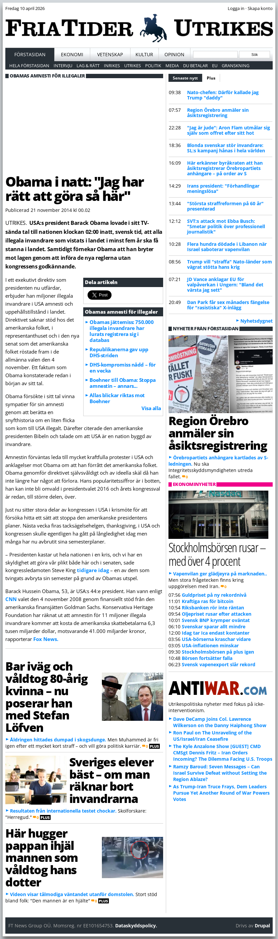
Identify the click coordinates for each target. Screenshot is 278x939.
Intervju (63, 66)
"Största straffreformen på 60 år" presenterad (225, 206)
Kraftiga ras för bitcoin (207, 601)
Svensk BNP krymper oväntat (216, 620)
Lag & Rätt (88, 66)
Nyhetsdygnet (256, 321)
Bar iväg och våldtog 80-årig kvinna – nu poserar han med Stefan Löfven (46, 696)
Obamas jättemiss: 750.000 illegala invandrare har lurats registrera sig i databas (121, 331)
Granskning (235, 66)
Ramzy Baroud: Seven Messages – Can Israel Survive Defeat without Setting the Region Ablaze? (220, 772)
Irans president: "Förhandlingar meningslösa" (223, 188)
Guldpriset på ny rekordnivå (214, 595)
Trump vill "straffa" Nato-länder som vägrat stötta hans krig (229, 264)
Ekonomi (72, 54)
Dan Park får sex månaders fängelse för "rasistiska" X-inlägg (228, 305)
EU (214, 66)
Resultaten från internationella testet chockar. (63, 811)
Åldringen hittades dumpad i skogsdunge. (58, 739)
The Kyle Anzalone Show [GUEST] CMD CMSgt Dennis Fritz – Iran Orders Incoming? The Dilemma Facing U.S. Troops (222, 752)
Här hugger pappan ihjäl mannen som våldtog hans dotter (41, 857)
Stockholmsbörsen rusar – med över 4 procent (217, 553)
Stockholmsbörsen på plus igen (218, 652)
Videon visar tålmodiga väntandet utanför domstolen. (72, 894)
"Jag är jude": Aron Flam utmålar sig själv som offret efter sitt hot (228, 130)
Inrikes (112, 66)
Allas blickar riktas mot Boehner (117, 398)
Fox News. (45, 639)
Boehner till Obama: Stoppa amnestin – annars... (122, 383)
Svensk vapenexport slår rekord (218, 664)
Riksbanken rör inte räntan (213, 607)
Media (172, 66)
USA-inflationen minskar (210, 645)
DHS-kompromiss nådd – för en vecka (122, 367)
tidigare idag (93, 570)
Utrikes (132, 66)
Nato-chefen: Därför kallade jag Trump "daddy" (223, 95)
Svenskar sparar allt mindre (213, 626)
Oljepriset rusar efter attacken (216, 614)
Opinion (174, 54)
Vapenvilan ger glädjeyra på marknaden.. (220, 573)
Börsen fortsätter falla (207, 658)
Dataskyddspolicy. (136, 925)
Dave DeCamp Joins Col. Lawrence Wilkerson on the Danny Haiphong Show (219, 722)
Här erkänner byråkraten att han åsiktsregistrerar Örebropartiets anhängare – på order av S (225, 168)
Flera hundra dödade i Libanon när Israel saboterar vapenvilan (227, 246)
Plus (211, 78)
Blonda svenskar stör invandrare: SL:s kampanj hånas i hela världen (226, 148)
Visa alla (151, 408)
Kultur (144, 54)
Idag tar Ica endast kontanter (215, 633)
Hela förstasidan (29, 66)
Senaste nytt (187, 77)
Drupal (262, 925)
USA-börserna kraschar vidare (216, 639)
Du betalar (195, 66)
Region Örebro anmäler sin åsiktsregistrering (218, 112)
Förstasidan (30, 54)
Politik (153, 66)
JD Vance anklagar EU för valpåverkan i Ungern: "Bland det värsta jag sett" (225, 284)
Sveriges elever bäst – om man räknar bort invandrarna (111, 780)
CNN (11, 599)
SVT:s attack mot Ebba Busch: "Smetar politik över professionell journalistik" (226, 226)
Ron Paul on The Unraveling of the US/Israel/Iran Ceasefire (212, 735)
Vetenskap (110, 54)
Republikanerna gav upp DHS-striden (119, 352)
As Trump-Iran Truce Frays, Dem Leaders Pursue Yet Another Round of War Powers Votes (221, 792)
